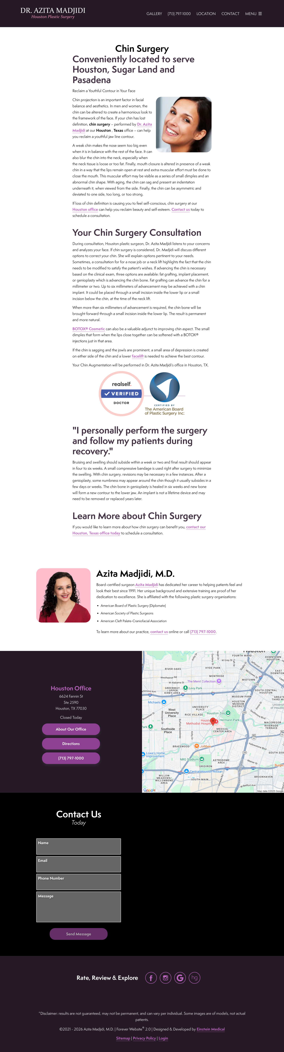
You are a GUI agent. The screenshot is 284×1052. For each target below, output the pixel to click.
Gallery (154, 13)
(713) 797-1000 (203, 631)
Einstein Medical (211, 1029)
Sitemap (123, 1038)
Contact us (181, 209)
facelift (138, 356)
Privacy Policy (144, 1038)
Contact (230, 13)
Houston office (85, 209)
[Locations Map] (213, 721)
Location (206, 13)
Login (163, 1038)
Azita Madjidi (146, 584)
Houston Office (71, 688)
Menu (254, 13)
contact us (159, 631)
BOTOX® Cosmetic (88, 328)
